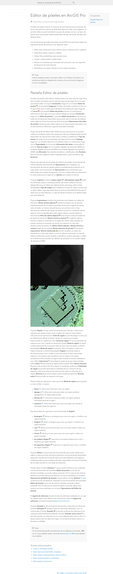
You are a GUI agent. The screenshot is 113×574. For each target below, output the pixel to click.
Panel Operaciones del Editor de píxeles (47, 552)
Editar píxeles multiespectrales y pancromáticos (49, 555)
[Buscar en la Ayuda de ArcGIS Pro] (54, 2)
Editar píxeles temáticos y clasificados (46, 558)
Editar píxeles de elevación (42, 561)
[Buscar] (74, 3)
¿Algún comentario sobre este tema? (73, 573)
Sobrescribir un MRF (67, 533)
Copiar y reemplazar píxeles (43, 548)
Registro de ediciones (61, 501)
